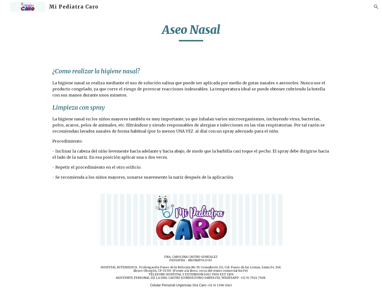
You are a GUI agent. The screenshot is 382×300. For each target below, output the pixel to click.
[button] (376, 7)
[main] (191, 31)
